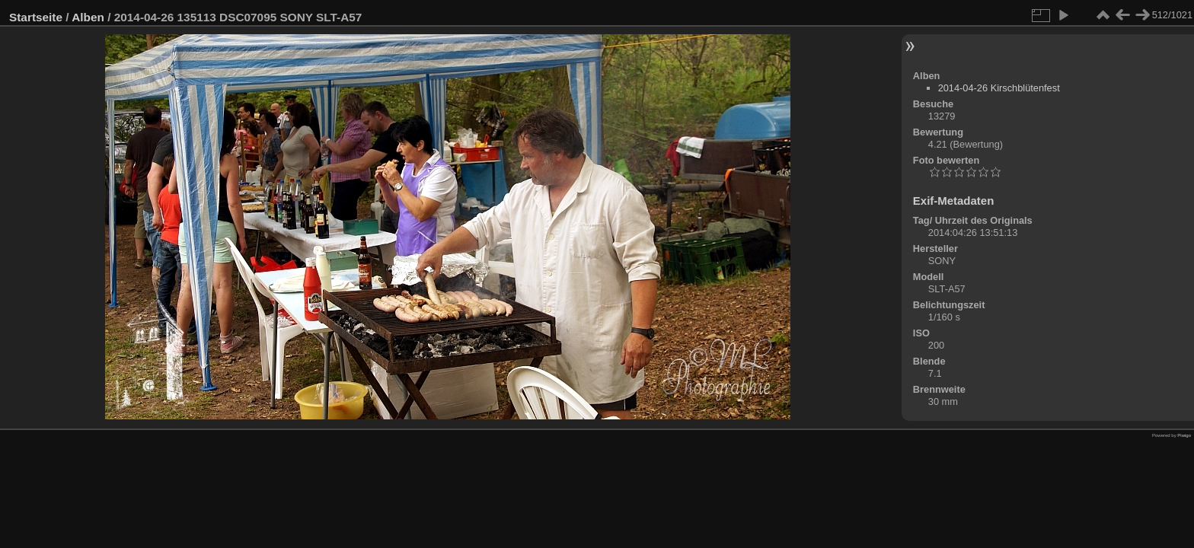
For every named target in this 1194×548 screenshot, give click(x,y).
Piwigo (1184, 435)
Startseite (35, 17)
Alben (88, 17)
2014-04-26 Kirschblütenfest (999, 88)
